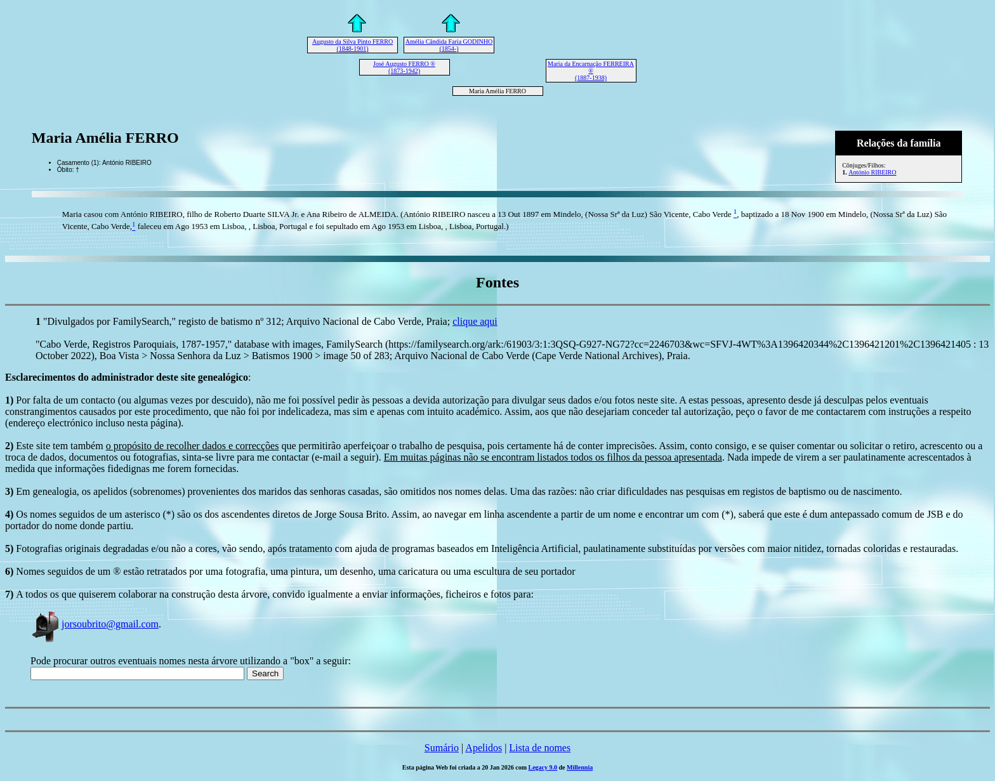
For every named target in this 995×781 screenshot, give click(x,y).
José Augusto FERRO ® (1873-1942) (404, 67)
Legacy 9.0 (543, 767)
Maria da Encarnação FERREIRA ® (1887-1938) (591, 70)
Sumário (442, 747)
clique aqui (475, 321)
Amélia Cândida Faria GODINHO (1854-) (448, 45)
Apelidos (483, 747)
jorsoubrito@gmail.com (94, 624)
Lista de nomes (539, 747)
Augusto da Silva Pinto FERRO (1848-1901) (352, 45)
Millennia (580, 767)
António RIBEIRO (872, 172)
